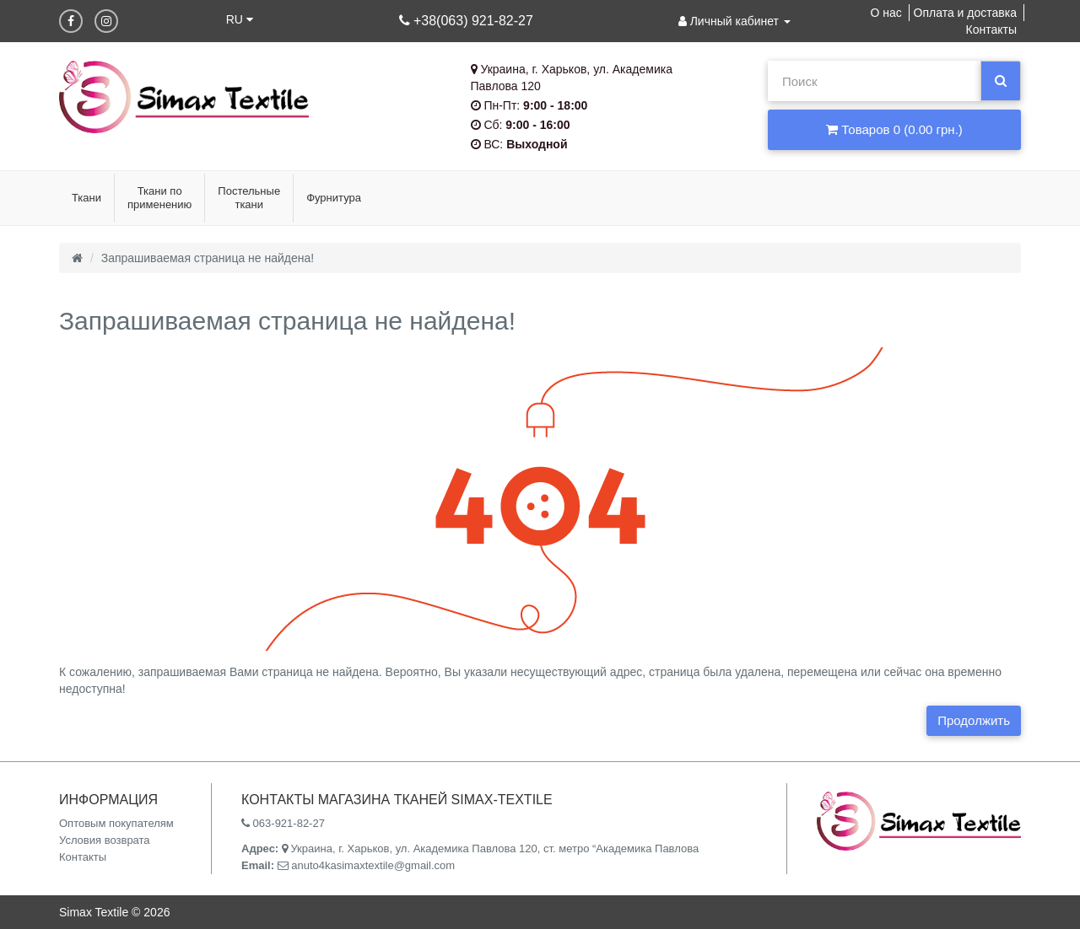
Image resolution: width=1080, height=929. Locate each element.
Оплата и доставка (965, 12)
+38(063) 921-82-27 (466, 20)
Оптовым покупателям (116, 823)
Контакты (991, 29)
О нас (885, 12)
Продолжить (973, 720)
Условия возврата (104, 840)
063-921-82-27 (283, 823)
